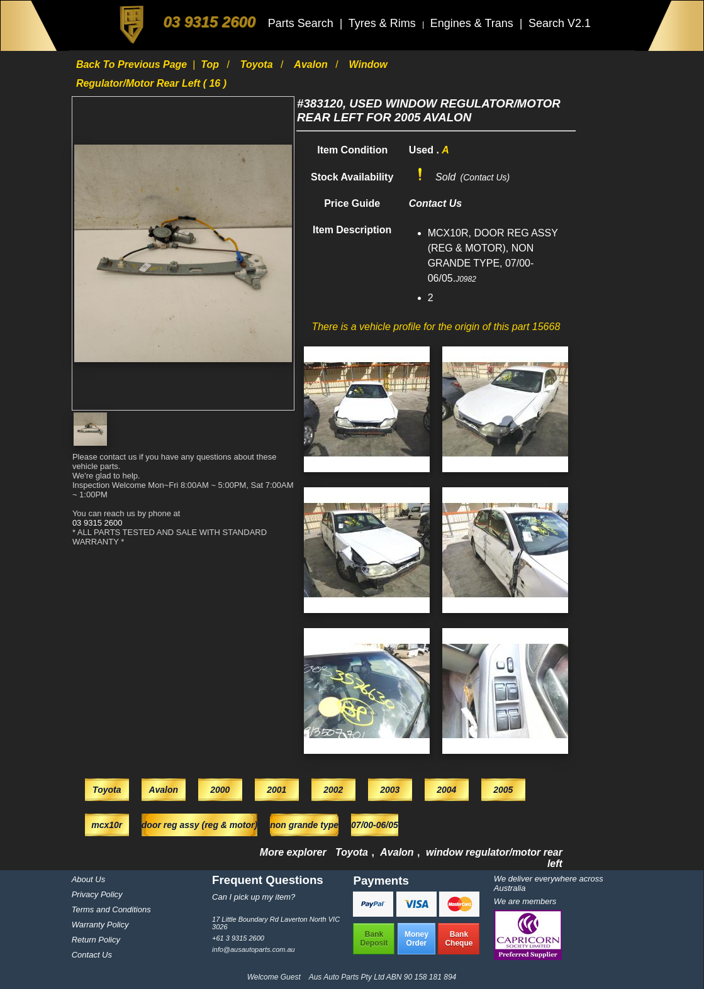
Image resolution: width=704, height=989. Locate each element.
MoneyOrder (416, 939)
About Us (88, 879)
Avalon (312, 64)
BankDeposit (374, 939)
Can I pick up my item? (253, 897)
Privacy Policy (97, 894)
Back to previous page (133, 64)
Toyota (258, 64)
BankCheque (458, 939)
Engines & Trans (473, 23)
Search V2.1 (559, 23)
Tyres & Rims (384, 23)
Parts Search (302, 23)
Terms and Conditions (111, 909)
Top (211, 64)
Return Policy (96, 939)
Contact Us (92, 954)
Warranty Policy (100, 924)
